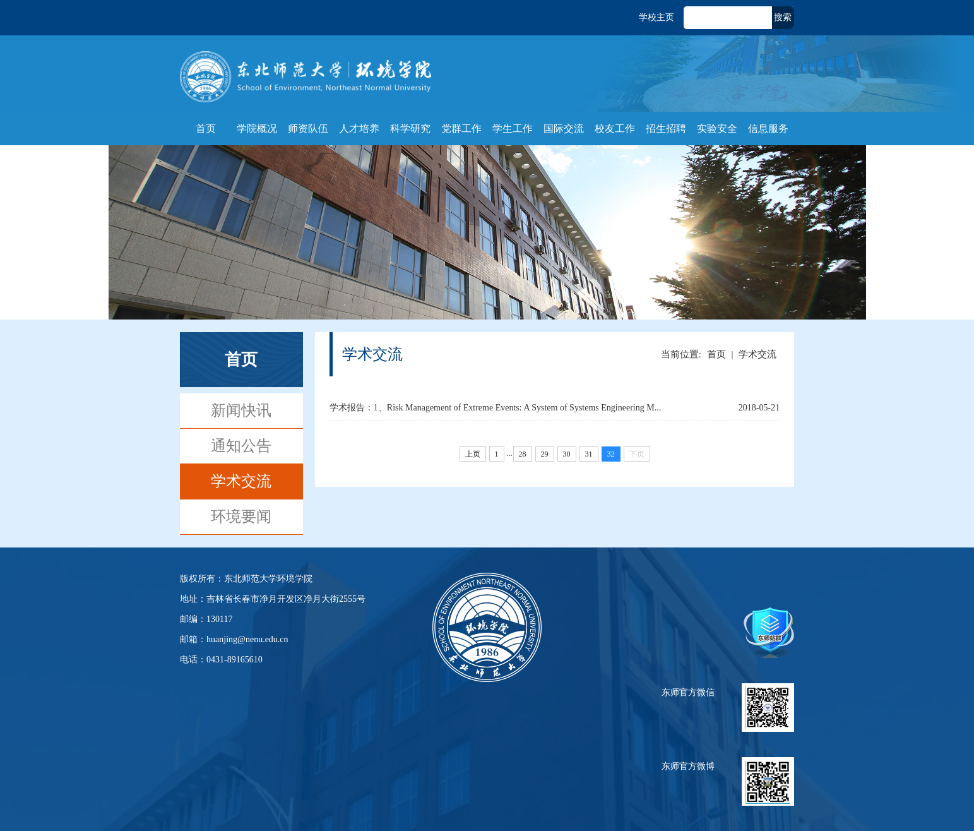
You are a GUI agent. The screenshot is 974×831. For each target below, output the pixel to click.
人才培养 (359, 128)
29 (545, 454)
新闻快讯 (241, 410)
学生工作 (512, 128)
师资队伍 (308, 128)
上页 (472, 454)
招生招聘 (666, 128)
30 (567, 454)
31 (589, 454)
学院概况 (257, 128)
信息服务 (768, 128)
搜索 (783, 17)
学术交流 (241, 481)
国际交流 (563, 128)
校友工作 (615, 128)
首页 (206, 128)
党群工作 (461, 128)
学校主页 (656, 17)
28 (522, 454)
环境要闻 (241, 516)
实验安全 (717, 128)
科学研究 (410, 128)
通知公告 (241, 446)
